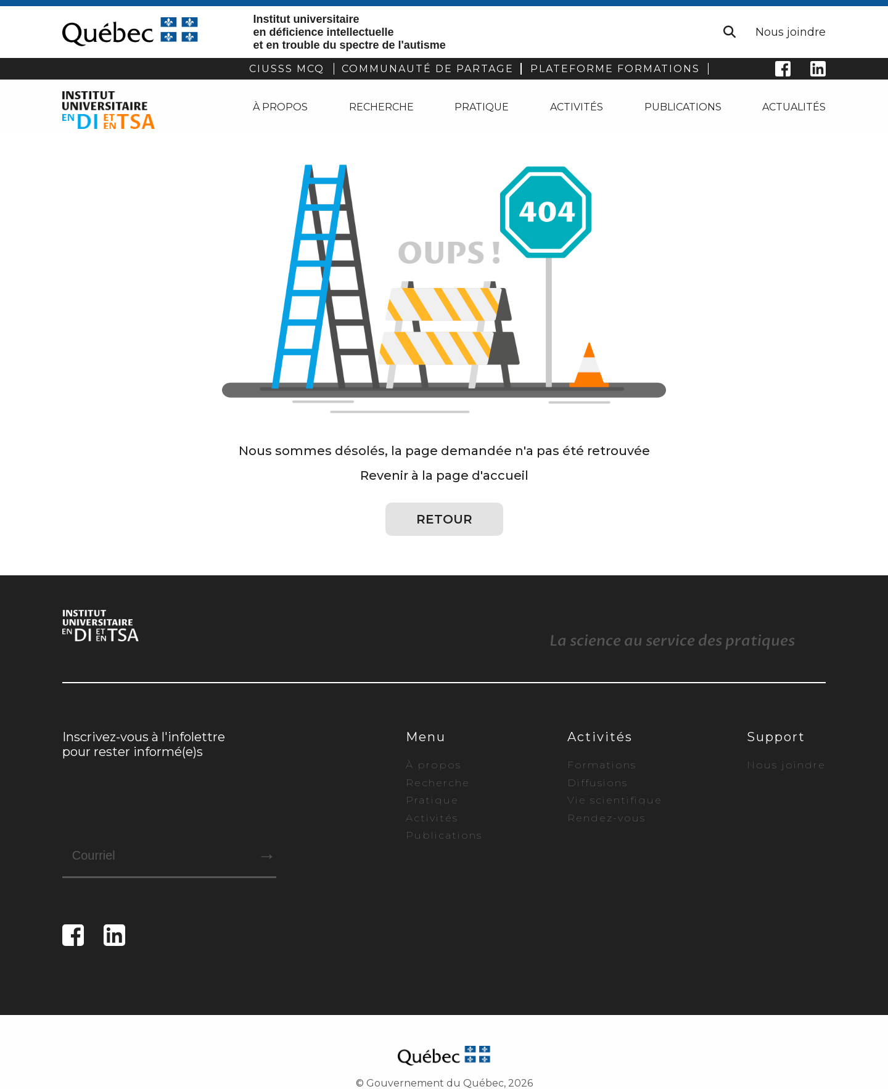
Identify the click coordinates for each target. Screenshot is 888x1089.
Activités (576, 107)
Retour (444, 519)
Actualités (794, 107)
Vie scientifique (614, 800)
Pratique (481, 107)
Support (776, 736)
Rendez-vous (606, 818)
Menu (426, 736)
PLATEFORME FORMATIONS (615, 69)
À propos (280, 107)
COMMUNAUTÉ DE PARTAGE (428, 69)
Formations (601, 765)
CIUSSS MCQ (286, 69)
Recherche (381, 107)
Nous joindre (790, 32)
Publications (683, 107)
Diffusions (597, 783)
